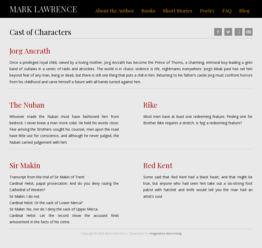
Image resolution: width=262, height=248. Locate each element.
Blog (244, 10)
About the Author (114, 10)
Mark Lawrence (43, 9)
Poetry (207, 10)
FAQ (227, 10)
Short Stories (177, 10)
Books (148, 10)
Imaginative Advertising (165, 233)
